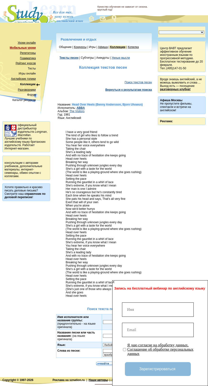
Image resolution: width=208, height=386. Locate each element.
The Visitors (77, 111)
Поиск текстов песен (138, 82)
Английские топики (23, 78)
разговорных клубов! (175, 89)
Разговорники (27, 89)
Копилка (133, 47)
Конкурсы (80, 47)
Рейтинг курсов (26, 63)
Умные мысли (121, 57)
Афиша (103, 47)
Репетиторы (28, 53)
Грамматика (28, 58)
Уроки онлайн (27, 42)
